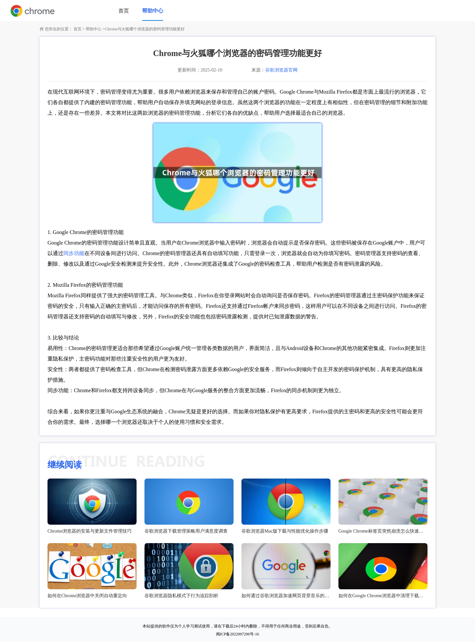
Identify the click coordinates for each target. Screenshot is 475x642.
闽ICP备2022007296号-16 (237, 634)
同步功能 (73, 253)
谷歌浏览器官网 (281, 70)
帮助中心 (152, 11)
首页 (123, 11)
